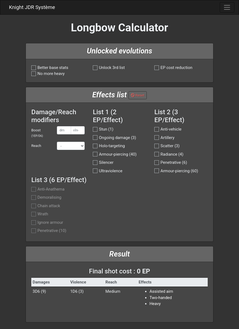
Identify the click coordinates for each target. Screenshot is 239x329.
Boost (37, 133)
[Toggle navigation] (227, 7)
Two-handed (160, 297)
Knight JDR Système (32, 7)
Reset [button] (137, 95)
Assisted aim (161, 291)
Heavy (155, 303)
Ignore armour (50, 223)
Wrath (43, 214)
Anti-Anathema (51, 189)
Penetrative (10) (52, 231)
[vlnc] (78, 130)
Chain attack (49, 206)
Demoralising (50, 197)
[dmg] (64, 130)
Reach (36, 146)
